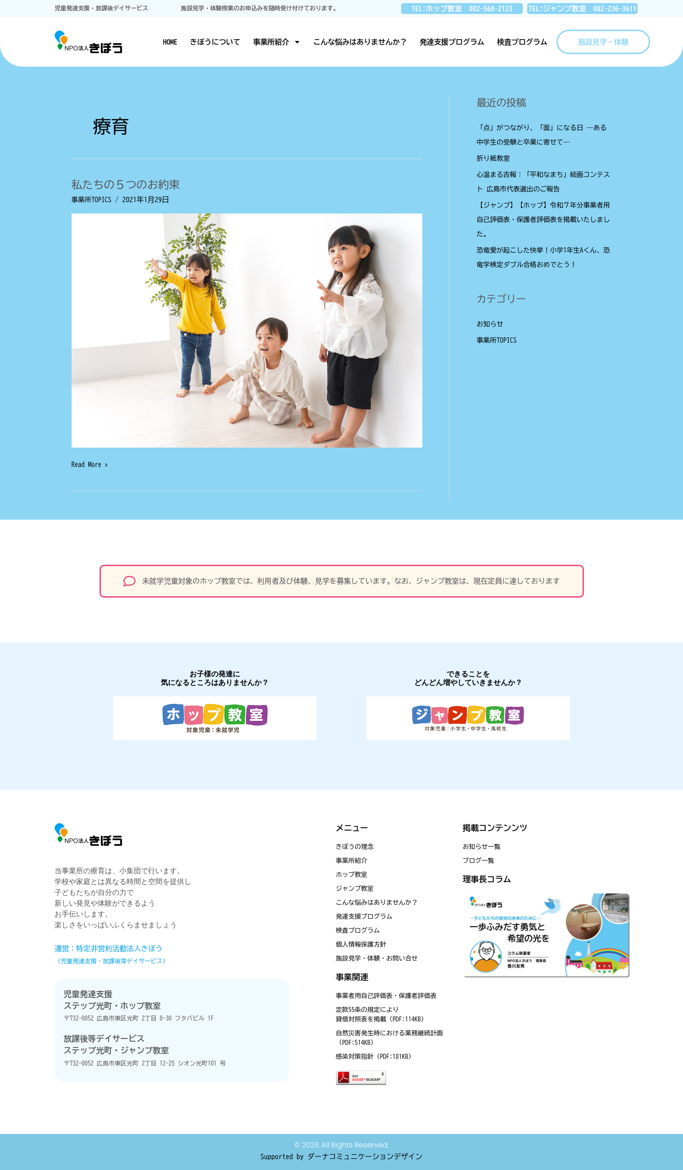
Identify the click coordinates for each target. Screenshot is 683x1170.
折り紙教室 (495, 158)
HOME (170, 41)
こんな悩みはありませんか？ (360, 41)
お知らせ (491, 323)
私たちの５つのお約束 (130, 184)
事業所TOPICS (93, 199)
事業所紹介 (277, 42)
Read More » (91, 463)
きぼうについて (215, 41)
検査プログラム (522, 41)
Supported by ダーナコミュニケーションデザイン (342, 1156)
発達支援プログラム (452, 41)
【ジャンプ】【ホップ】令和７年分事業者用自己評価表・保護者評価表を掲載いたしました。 (541, 219)
